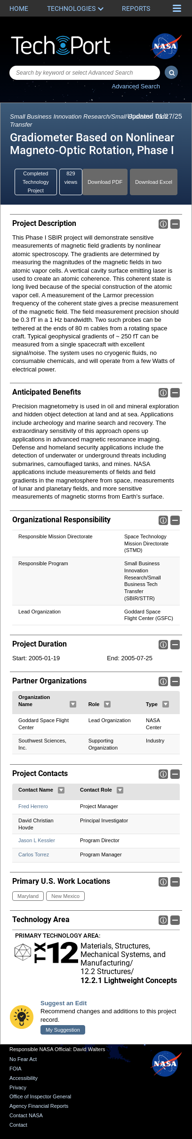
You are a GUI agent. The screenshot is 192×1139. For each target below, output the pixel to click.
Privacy (17, 1087)
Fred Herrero (33, 806)
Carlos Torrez (33, 854)
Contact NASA (26, 1115)
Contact (18, 1125)
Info (163, 224)
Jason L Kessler (36, 840)
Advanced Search (136, 86)
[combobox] (84, 73)
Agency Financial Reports (38, 1106)
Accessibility (23, 1078)
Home (18, 8)
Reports (136, 8)
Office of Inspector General (40, 1096)
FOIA (15, 1068)
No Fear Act (23, 1059)
